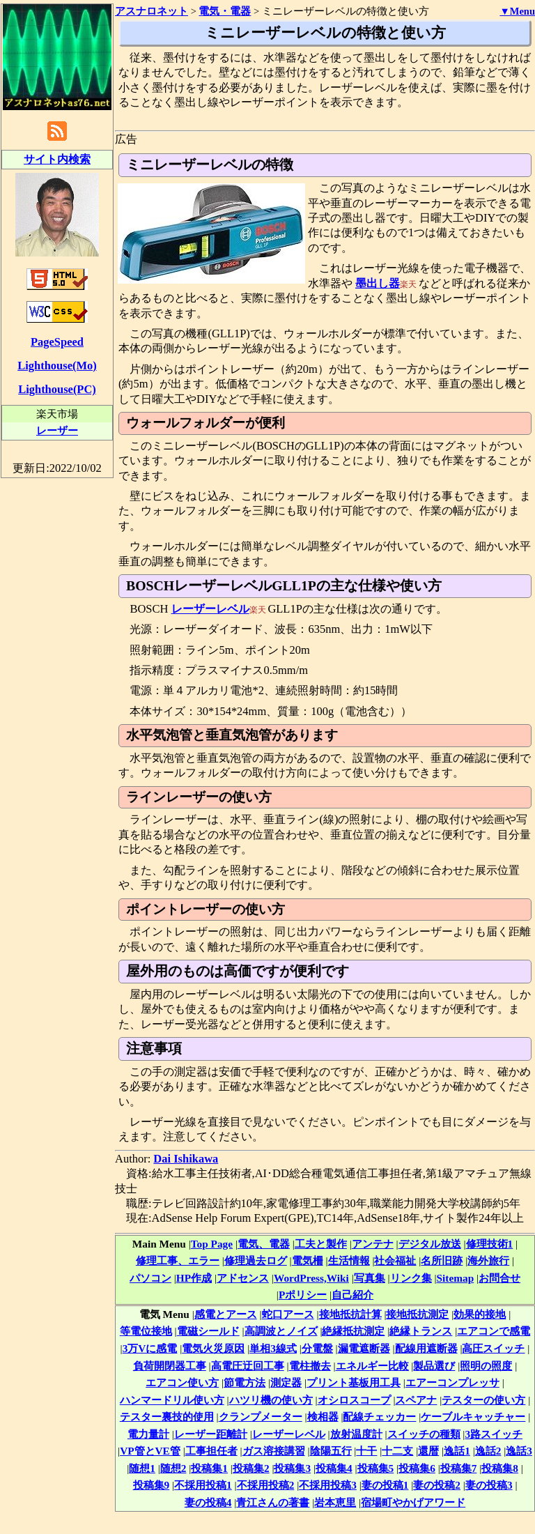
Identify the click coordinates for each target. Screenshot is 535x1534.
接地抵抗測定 (417, 1314)
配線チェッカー (379, 1416)
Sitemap (455, 1278)
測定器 (286, 1382)
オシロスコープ (354, 1400)
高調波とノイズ (281, 1331)
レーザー (57, 430)
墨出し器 (377, 283)
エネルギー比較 (372, 1366)
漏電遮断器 (364, 1348)
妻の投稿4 (208, 1502)
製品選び (434, 1366)
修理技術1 (489, 1244)
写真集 (369, 1278)
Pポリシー (303, 1295)
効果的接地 (479, 1314)
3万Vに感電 (150, 1348)
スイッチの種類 (423, 1434)
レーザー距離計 (210, 1434)
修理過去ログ (255, 1260)
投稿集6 (416, 1468)
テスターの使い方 (483, 1400)
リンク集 (411, 1278)
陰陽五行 (331, 1451)
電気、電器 (264, 1244)
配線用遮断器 (426, 1348)
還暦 (428, 1451)
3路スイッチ (493, 1434)
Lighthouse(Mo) (56, 365)
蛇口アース (288, 1314)
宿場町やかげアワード (413, 1502)
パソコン (150, 1278)
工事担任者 (211, 1451)
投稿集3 (292, 1468)
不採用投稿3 (328, 1485)
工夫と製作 (321, 1244)
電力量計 (148, 1434)
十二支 (397, 1451)
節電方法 (244, 1382)
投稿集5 (375, 1468)
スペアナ (416, 1400)
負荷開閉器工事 (169, 1366)
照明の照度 (486, 1366)
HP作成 (194, 1278)
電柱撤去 (310, 1366)
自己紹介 (352, 1295)
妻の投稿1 (385, 1485)
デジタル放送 (429, 1244)
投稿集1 (209, 1468)
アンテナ (373, 1244)
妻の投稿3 (489, 1485)
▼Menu (517, 11)
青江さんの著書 (272, 1502)
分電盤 (317, 1348)
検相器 (323, 1416)
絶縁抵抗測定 (353, 1331)
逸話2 (488, 1451)
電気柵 (307, 1260)
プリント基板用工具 (354, 1382)
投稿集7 (458, 1468)
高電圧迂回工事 (247, 1366)
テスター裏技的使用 (167, 1416)
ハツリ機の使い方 (271, 1400)
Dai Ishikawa (185, 1158)
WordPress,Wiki (311, 1278)
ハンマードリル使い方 (172, 1400)
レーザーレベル (210, 608)
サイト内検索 (57, 159)
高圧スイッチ (493, 1348)
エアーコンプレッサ (452, 1382)
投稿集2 (251, 1468)
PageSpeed (57, 341)
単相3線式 (273, 1348)
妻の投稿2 (436, 1485)
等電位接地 (146, 1331)
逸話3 (519, 1451)
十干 (366, 1451)
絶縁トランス (420, 1331)
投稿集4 (334, 1468)
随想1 (142, 1468)
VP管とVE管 (150, 1451)
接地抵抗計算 (350, 1314)
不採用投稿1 (203, 1485)
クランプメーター (260, 1416)
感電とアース (225, 1314)
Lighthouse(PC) (57, 389)
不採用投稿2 (266, 1485)
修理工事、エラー (177, 1260)
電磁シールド (208, 1331)
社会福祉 (395, 1260)
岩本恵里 (335, 1502)
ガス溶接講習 (273, 1451)
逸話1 (457, 1451)
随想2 (173, 1468)
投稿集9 (151, 1485)
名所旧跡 (442, 1260)
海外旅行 (488, 1260)
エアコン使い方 (182, 1382)
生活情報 (349, 1260)
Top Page (212, 1244)
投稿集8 (499, 1468)
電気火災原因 (213, 1348)
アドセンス (243, 1278)
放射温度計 (356, 1434)
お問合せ (499, 1278)
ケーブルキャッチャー (473, 1416)
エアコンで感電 (493, 1331)
